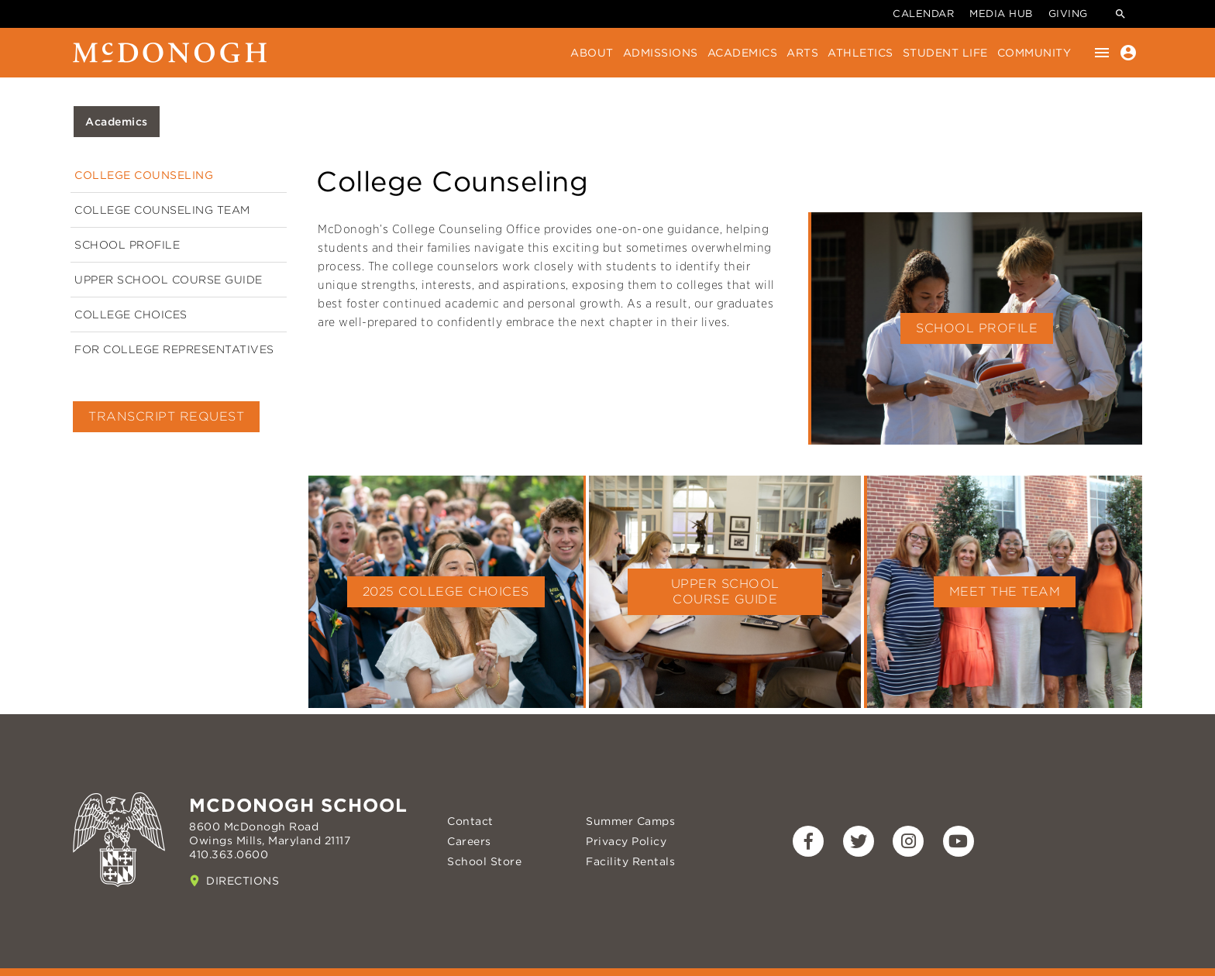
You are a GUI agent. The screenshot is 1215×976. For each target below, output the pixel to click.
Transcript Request (166, 416)
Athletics (860, 52)
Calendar (923, 13)
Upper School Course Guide (168, 279)
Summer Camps (630, 821)
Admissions (660, 52)
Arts (802, 52)
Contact (470, 821)
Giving (1068, 13)
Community (1034, 52)
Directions (242, 881)
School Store (484, 861)
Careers (469, 841)
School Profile (127, 245)
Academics (742, 52)
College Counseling (143, 175)
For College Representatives (174, 349)
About (592, 52)
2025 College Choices (446, 591)
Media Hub (1001, 13)
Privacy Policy (626, 841)
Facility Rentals (630, 861)
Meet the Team (1005, 591)
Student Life (945, 52)
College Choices (131, 314)
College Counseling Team (162, 210)
